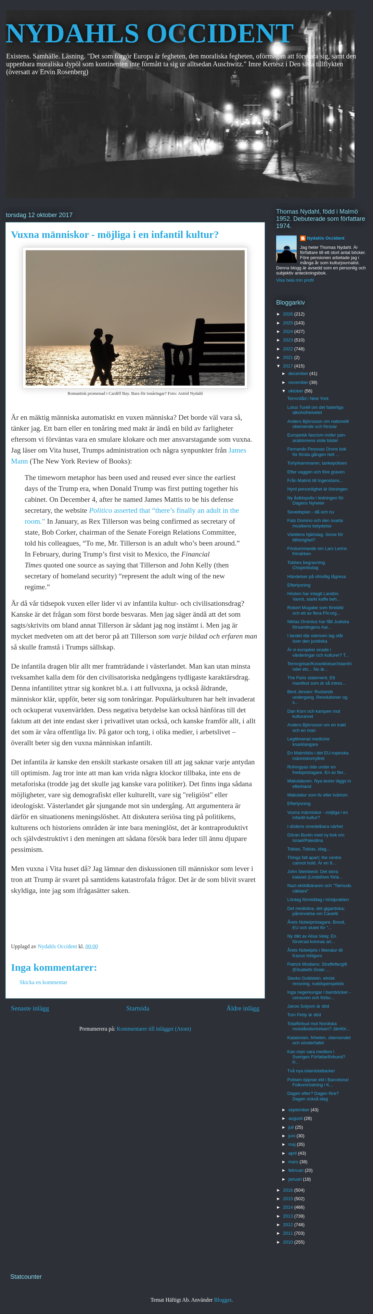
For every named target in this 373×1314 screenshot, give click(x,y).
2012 (288, 1224)
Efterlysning (298, 585)
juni (292, 1135)
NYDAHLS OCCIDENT (149, 33)
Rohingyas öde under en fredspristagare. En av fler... (317, 769)
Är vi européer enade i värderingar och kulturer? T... (318, 652)
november (298, 382)
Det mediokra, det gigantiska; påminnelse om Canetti (316, 911)
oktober (296, 390)
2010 (288, 1242)
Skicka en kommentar (43, 982)
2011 (288, 1233)
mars (294, 1161)
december (298, 373)
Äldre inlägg (243, 1008)
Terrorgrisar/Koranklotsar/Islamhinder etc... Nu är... (319, 666)
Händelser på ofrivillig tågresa (316, 576)
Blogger (223, 1300)
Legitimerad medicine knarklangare (308, 741)
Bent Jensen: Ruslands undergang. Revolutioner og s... (317, 697)
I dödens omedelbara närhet (315, 826)
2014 (288, 1207)
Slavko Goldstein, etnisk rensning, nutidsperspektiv (315, 981)
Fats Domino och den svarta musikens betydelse (315, 523)
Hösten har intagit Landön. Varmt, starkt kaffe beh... (313, 596)
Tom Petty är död (304, 1014)
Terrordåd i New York (308, 398)
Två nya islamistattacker (311, 1070)
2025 (288, 322)
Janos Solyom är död (308, 1006)
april (293, 1153)
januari (295, 1179)
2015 (288, 1198)
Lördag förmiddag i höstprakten (318, 899)
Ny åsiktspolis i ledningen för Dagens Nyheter (315, 500)
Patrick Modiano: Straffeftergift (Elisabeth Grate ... (317, 967)
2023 (288, 340)
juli (291, 1127)
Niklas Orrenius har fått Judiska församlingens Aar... (318, 624)
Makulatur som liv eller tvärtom (317, 794)
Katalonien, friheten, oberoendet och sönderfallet (318, 1040)
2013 (288, 1216)
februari (296, 1170)
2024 (288, 331)
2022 (288, 348)
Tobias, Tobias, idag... (308, 849)
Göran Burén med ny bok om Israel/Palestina (315, 837)
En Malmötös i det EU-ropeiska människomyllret (317, 755)
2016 (288, 1190)
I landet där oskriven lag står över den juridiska (315, 638)
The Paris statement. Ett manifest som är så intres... (316, 680)
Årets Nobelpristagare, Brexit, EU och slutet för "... (316, 925)
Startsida (137, 1008)
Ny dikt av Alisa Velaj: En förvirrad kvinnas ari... (311, 939)
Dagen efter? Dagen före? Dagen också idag (312, 1096)
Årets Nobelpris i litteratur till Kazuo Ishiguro (315, 953)
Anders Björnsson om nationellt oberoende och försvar (318, 424)
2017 (288, 365)
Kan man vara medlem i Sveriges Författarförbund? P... (316, 1057)
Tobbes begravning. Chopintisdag (306, 565)
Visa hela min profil (295, 280)
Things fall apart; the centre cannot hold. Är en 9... (314, 860)
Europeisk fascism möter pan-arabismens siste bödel (316, 437)
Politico (100, 510)
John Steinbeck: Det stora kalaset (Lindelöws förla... (315, 874)
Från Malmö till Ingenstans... (315, 480)
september (299, 1109)
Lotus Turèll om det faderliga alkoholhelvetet (315, 410)
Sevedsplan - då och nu (310, 511)
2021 (288, 357)
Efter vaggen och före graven (316, 471)
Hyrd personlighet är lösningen (317, 489)
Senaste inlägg (30, 1008)
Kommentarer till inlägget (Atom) (154, 1029)
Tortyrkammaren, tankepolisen (317, 463)
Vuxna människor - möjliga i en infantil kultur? (317, 815)
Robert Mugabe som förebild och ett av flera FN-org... (315, 610)
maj (292, 1144)
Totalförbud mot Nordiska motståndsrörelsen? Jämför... (318, 1026)
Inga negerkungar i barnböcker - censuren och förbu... (318, 995)
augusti (296, 1118)
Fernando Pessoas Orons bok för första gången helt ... (316, 451)
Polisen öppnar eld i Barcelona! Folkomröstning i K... (318, 1082)
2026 (288, 314)
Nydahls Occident (326, 238)
